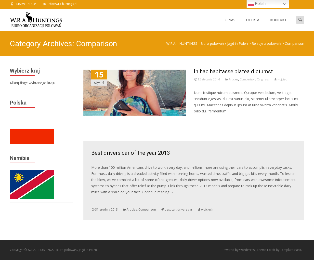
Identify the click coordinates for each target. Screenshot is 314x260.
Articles (233, 79)
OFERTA (252, 24)
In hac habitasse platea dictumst (233, 71)
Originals (263, 79)
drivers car (184, 209)
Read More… (205, 120)
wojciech (282, 79)
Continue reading (158, 192)
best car (170, 209)
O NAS (230, 24)
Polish (257, 4)
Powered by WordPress (238, 250)
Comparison (247, 79)
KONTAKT (278, 24)
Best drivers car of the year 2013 (130, 153)
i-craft (271, 250)
